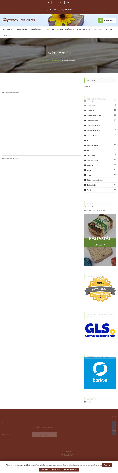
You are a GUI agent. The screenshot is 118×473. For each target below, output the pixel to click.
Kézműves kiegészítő (94, 130)
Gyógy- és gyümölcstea (95, 180)
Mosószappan (92, 106)
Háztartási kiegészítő (94, 125)
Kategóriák (21, 29)
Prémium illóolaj (92, 145)
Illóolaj (89, 140)
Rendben (107, 465)
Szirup (89, 170)
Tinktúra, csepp (92, 160)
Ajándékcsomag (92, 135)
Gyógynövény (92, 185)
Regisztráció (66, 10)
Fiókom (97, 29)
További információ (71, 469)
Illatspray (90, 150)
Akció (89, 190)
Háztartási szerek (93, 121)
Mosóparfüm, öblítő (94, 116)
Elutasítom (44, 469)
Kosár (109, 29)
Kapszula (90, 165)
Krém (89, 175)
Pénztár (7, 35)
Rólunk (6, 29)
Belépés (52, 10)
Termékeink (35, 29)
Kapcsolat (82, 29)
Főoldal (49, 60)
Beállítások (56, 469)
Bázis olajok (91, 155)
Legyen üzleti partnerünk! (59, 29)
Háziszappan (91, 101)
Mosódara (90, 111)
